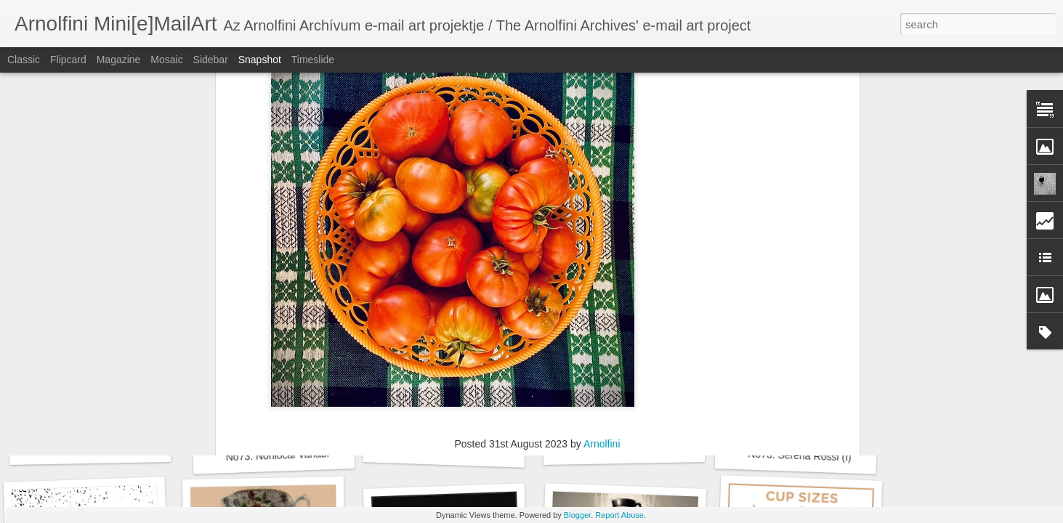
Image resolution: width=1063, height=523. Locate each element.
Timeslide (312, 59)
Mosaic (166, 59)
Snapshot (259, 59)
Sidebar (210, 59)
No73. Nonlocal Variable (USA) (295, 455)
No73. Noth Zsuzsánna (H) (102, 447)
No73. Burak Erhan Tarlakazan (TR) (477, 450)
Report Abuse (619, 515)
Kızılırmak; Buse (485, 274)
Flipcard (68, 59)
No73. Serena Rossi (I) (800, 455)
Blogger (577, 515)
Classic (23, 59)
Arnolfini (602, 256)
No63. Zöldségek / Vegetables (595, 274)
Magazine (119, 59)
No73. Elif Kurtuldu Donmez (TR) (650, 447)
